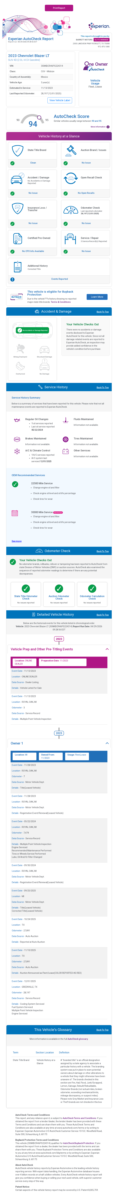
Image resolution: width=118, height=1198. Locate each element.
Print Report (59, 8)
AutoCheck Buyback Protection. (78, 1143)
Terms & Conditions (61, 302)
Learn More (97, 296)
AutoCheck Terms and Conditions (79, 1118)
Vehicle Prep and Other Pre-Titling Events (42, 649)
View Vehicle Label (59, 100)
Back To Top (103, 312)
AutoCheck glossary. (78, 1039)
